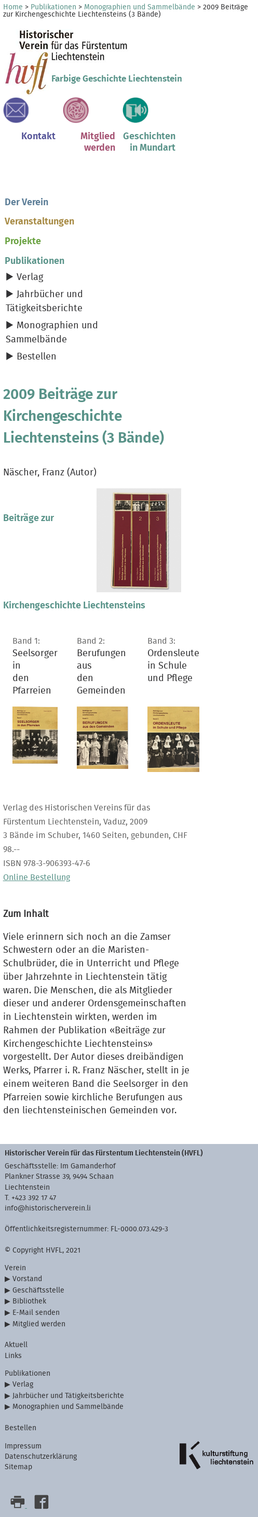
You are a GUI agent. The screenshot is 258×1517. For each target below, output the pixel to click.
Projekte (23, 241)
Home (13, 7)
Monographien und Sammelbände (139, 7)
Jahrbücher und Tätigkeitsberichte (68, 1396)
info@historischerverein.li (48, 1208)
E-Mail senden (36, 1312)
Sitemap (18, 1467)
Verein (15, 1268)
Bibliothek (29, 1301)
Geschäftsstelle (38, 1290)
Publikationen (53, 7)
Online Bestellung (36, 877)
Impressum (23, 1446)
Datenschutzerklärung (41, 1456)
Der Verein (26, 202)
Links (13, 1356)
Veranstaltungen (39, 222)
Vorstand (27, 1279)
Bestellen (37, 357)
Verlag (30, 277)
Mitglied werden (38, 1324)
